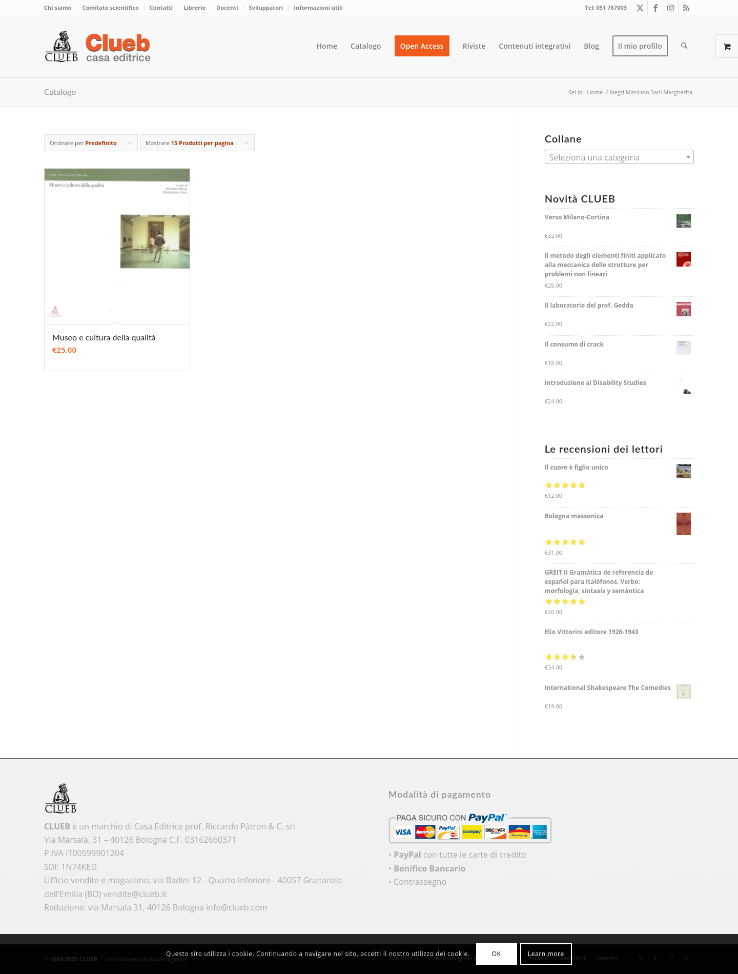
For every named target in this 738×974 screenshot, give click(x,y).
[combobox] (619, 157)
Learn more (546, 953)
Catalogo (60, 91)
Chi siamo (58, 7)
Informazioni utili (318, 7)
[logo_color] (100, 46)
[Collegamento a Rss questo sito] (686, 7)
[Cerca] (684, 46)
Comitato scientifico (111, 7)
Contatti (161, 7)
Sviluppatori (266, 7)
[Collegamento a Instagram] (670, 7)
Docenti (227, 7)
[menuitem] (60, 7)
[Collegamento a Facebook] (655, 7)
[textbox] (619, 157)
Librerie (194, 7)
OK (496, 953)
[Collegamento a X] (639, 7)
